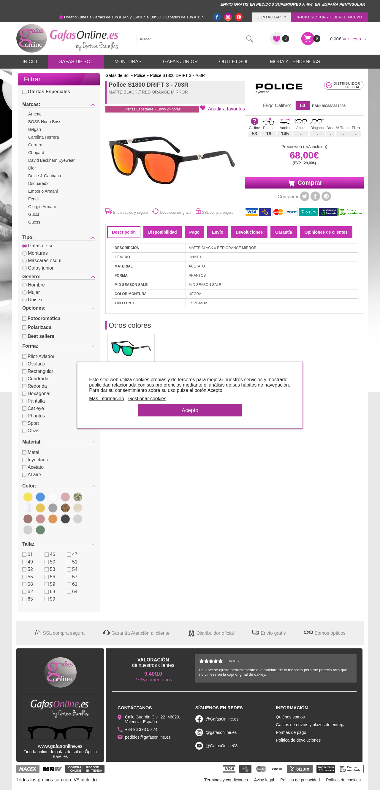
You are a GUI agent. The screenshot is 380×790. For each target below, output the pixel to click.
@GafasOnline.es (222, 719)
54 (72, 569)
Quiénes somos (290, 717)
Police (139, 75)
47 (72, 554)
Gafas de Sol (75, 61)
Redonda (34, 386)
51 (72, 561)
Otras (30, 430)
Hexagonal (36, 393)
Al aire (31, 474)
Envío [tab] (217, 232)
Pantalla (33, 400)
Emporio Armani (43, 191)
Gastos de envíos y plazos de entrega (311, 724)
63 (50, 591)
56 (50, 576)
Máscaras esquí (41, 260)
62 (27, 591)
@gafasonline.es (221, 732)
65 (27, 598)
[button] (222, 108)
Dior (32, 168)
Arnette (35, 114)
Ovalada (33, 363)
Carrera (35, 145)
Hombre (33, 284)
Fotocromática (41, 318)
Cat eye (33, 408)
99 (50, 598)
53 (50, 569)
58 (27, 584)
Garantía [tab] (283, 232)
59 (50, 584)
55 (27, 576)
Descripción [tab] (124, 232)
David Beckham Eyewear (51, 160)
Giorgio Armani (42, 206)
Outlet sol (233, 61)
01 (27, 554)
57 (72, 576)
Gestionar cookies (153, 398)
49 (27, 561)
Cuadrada (35, 378)
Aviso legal (264, 780)
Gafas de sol (38, 245)
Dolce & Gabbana (44, 175)
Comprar (304, 182)
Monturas (128, 61)
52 (27, 569)
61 (72, 584)
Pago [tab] (194, 232)
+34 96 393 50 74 (141, 729)
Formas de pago (291, 732)
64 (72, 591)
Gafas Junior (180, 61)
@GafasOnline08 (222, 745)
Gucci (33, 214)
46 (50, 554)
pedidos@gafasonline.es (148, 737)
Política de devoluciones (298, 740)
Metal (30, 452)
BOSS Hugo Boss (44, 121)
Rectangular (37, 371)
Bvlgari (34, 129)
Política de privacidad (300, 780)
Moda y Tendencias (295, 61)
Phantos (33, 415)
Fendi (33, 199)
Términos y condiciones (226, 780)
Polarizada (36, 327)
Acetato (33, 467)
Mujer (31, 292)
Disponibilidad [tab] (162, 232)
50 (50, 561)
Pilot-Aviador (38, 356)
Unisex (32, 299)
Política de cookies (343, 780)
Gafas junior (37, 267)
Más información (112, 398)
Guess (34, 222)
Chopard (36, 152)
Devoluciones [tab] (249, 232)
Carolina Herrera (43, 137)
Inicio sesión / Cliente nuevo (329, 17)
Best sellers (38, 336)
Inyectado (35, 459)
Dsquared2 (38, 183)
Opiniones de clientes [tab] (326, 232)
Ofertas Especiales (46, 91)
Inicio (30, 61)
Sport (30, 423)
